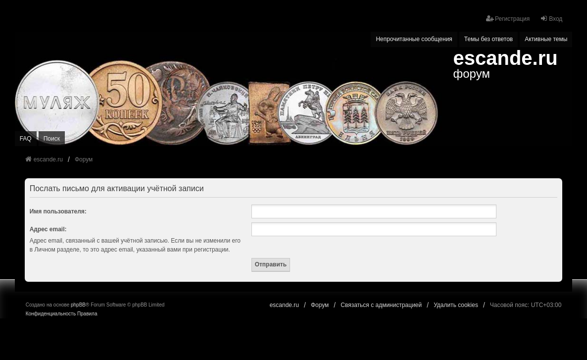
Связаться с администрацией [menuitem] (381, 305)
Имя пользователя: (58, 211)
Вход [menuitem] (551, 18)
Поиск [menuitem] (52, 138)
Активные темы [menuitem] (546, 39)
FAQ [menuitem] (26, 138)
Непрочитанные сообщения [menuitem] (414, 39)
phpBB (78, 305)
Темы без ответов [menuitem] (488, 39)
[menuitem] (51, 313)
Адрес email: (48, 229)
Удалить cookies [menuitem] (456, 305)
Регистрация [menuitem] (508, 18)
